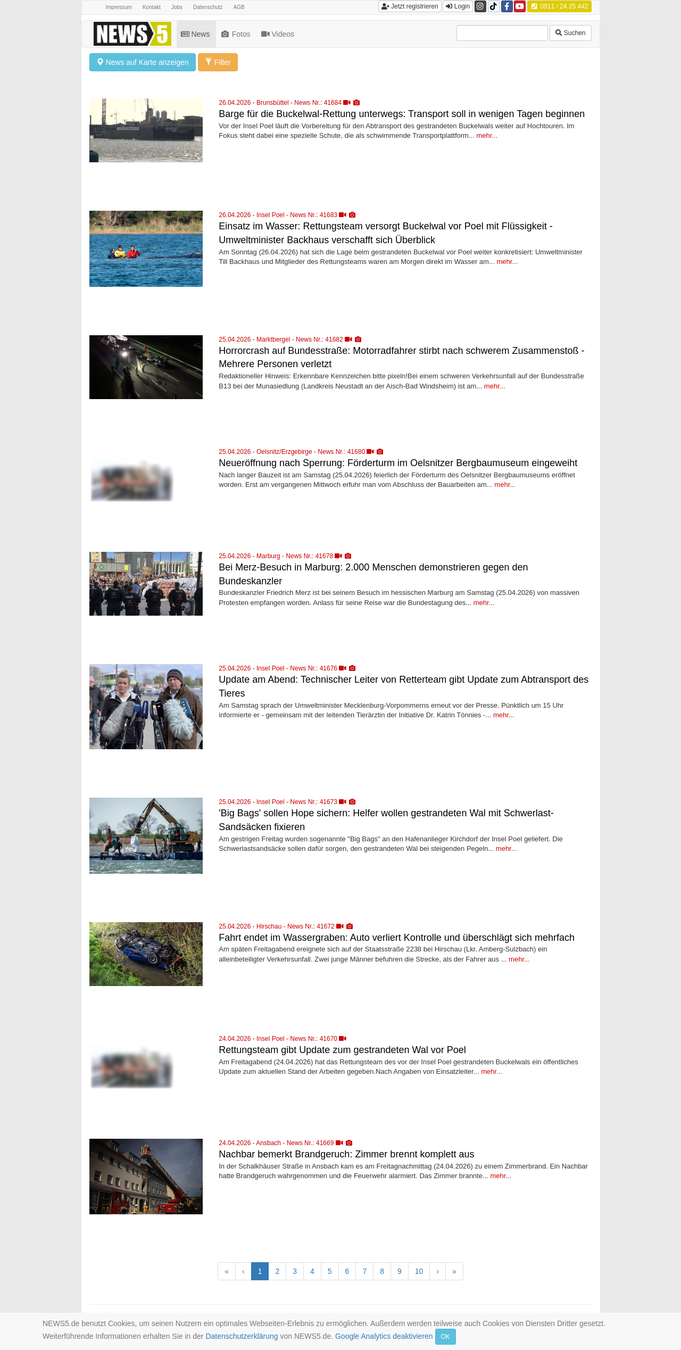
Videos (278, 34)
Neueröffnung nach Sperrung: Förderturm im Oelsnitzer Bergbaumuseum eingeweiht (398, 463)
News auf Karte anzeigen (142, 62)
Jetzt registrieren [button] (409, 6)
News (196, 34)
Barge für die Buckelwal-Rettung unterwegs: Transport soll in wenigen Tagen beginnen (402, 114)
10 (419, 1271)
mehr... (486, 135)
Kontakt (152, 7)
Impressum (119, 7)
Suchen (570, 33)
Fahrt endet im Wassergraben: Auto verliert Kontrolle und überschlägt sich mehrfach (397, 937)
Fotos (236, 34)
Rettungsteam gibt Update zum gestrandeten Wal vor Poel (342, 1050)
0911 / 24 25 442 (559, 6)
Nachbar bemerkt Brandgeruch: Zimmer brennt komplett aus (346, 1154)
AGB (239, 7)
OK (445, 1336)
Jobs (176, 7)
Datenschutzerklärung (241, 1336)
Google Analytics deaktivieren (384, 1336)
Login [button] (458, 6)
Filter (218, 62)
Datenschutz (208, 7)
